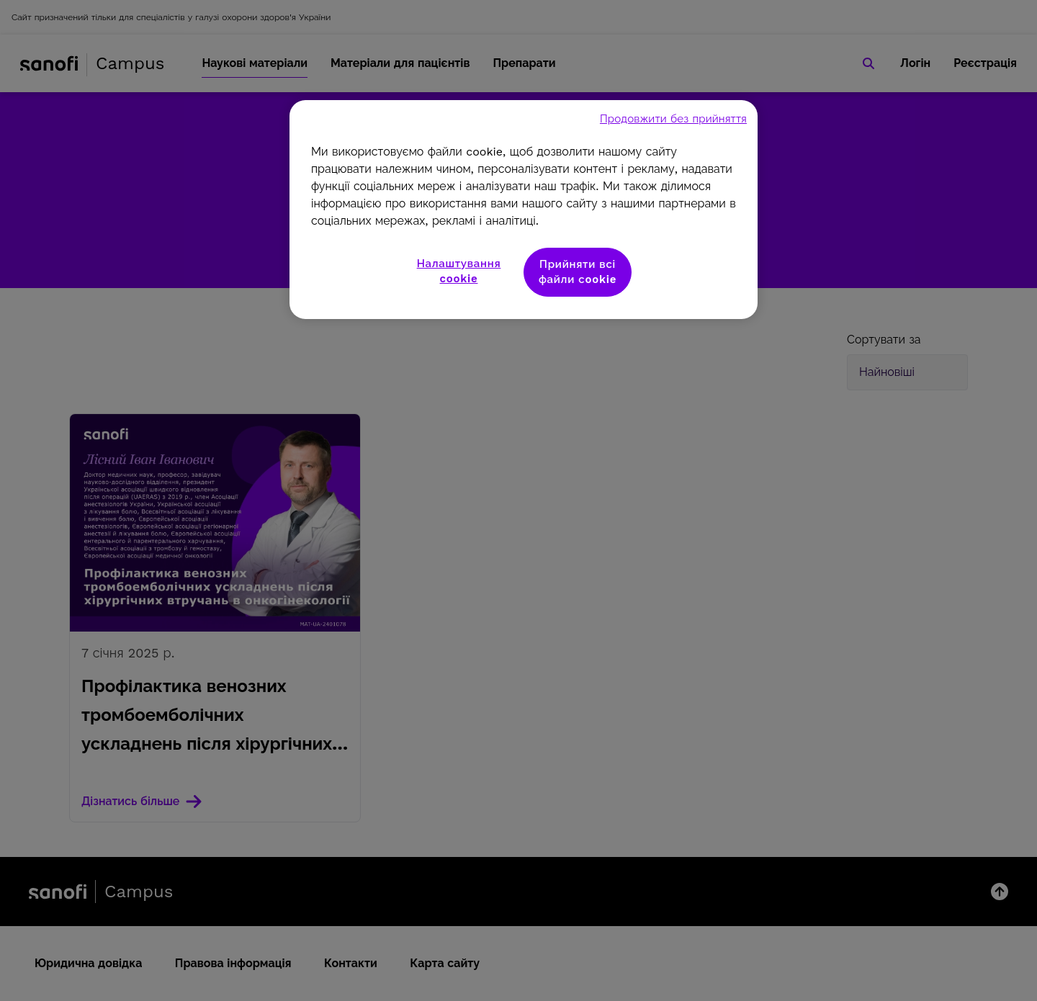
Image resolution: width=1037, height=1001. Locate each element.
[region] (523, 209)
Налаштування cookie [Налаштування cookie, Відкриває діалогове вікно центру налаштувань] (459, 271)
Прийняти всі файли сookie (577, 272)
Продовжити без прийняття (673, 118)
